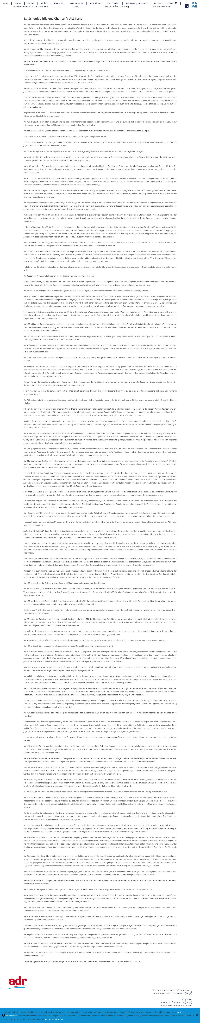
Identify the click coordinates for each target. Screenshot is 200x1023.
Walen (44, 3)
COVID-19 (172, 3)
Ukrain (157, 3)
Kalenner (58, 3)
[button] (187, 6)
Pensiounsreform (161, 6)
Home (18, 3)
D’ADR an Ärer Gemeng (117, 6)
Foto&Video (113, 3)
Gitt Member (76, 3)
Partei (31, 3)
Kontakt (76, 6)
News (5, 3)
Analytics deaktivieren (54, 1019)
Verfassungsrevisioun (136, 3)
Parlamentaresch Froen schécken (30, 6)
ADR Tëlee (95, 3)
